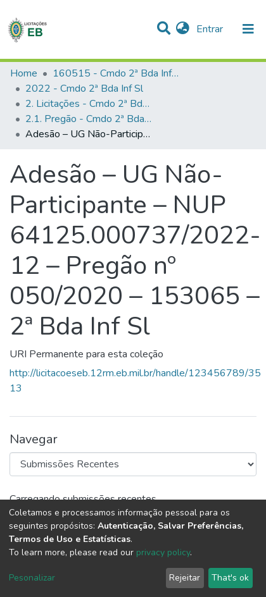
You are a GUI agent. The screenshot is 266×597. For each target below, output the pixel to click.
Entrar (210, 29)
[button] (183, 29)
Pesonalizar (32, 578)
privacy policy (163, 552)
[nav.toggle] (248, 29)
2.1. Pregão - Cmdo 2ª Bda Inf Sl (88, 119)
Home (23, 73)
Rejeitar (184, 578)
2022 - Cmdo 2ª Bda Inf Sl (84, 88)
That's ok (230, 578)
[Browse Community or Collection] (133, 464)
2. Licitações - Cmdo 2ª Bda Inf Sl (88, 104)
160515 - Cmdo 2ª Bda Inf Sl (116, 73)
